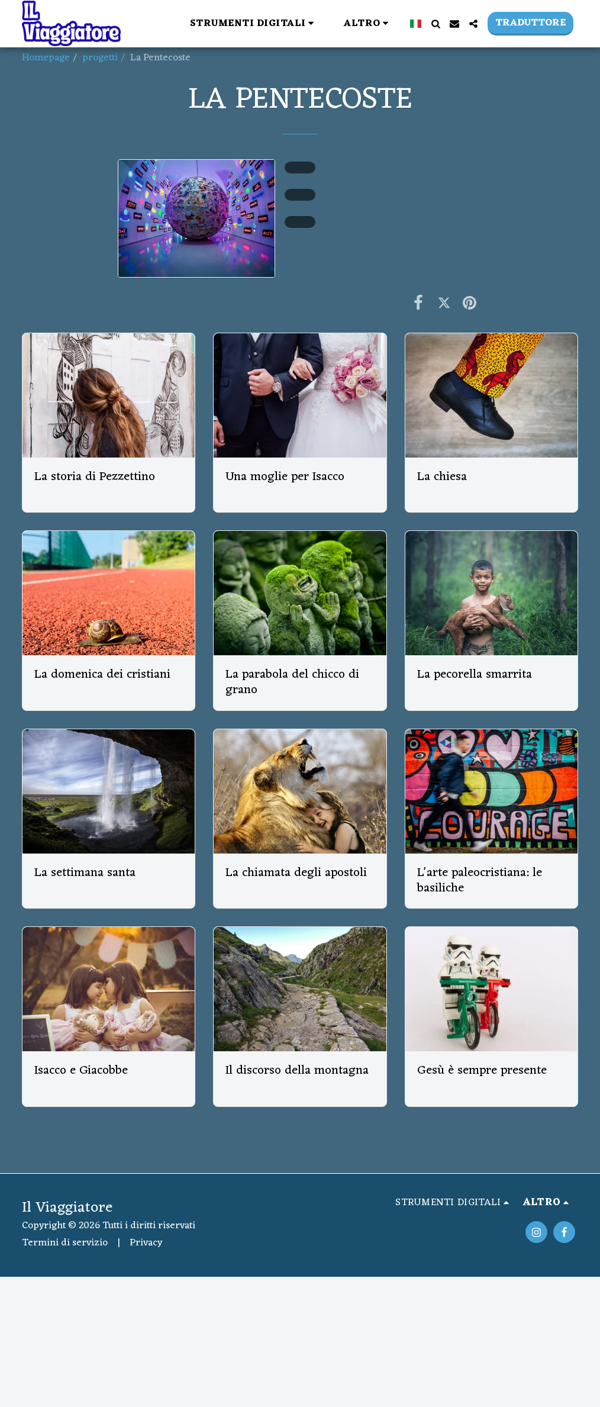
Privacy (146, 1243)
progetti (100, 58)
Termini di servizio (65, 1243)
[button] (254, 23)
